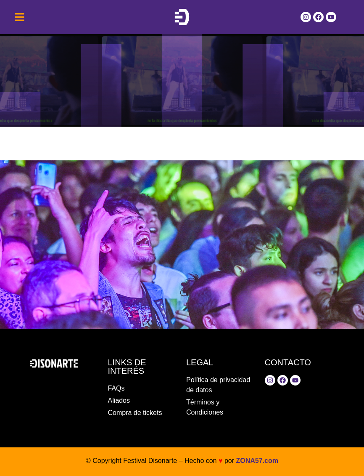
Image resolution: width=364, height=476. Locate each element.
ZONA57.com (257, 460)
